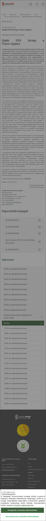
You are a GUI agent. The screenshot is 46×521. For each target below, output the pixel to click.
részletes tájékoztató (22, 505)
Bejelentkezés (37, 4)
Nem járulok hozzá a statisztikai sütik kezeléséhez (22, 516)
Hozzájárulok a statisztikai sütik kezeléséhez (22, 510)
